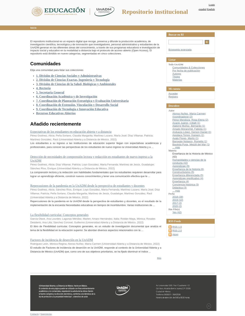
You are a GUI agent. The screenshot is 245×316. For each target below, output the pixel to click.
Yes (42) (177, 212)
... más (176, 147)
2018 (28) (177, 196)
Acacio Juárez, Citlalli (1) (186, 122)
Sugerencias (46, 314)
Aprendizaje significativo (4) (187, 178)
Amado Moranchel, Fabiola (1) (189, 128)
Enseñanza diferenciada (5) (187, 175)
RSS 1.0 (177, 226)
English (211, 9)
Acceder (173, 93)
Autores (176, 73)
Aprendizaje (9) (180, 166)
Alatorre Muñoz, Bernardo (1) (188, 125)
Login (212, 4)
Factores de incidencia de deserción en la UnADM (61, 240)
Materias (177, 79)
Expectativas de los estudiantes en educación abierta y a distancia (70, 131)
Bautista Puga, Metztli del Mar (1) (191, 144)
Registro (173, 96)
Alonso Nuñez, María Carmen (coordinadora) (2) (189, 115)
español (202, 9)
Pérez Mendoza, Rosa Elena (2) (190, 119)
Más (159, 258)
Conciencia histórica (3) (185, 184)
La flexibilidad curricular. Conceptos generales (59, 214)
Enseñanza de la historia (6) (188, 169)
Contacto (34, 314)
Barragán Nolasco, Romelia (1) (189, 141)
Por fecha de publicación (186, 70)
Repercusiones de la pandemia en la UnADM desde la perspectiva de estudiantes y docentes (87, 185)
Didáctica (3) (179, 187)
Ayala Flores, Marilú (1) (185, 138)
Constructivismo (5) (183, 172)
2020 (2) (177, 206)
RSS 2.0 (177, 230)
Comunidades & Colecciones (188, 67)
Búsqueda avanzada (180, 49)
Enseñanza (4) (180, 181)
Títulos (176, 76)
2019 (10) (177, 199)
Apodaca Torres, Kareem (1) (188, 135)
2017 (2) (177, 203)
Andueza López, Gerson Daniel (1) (191, 132)
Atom (175, 234)
